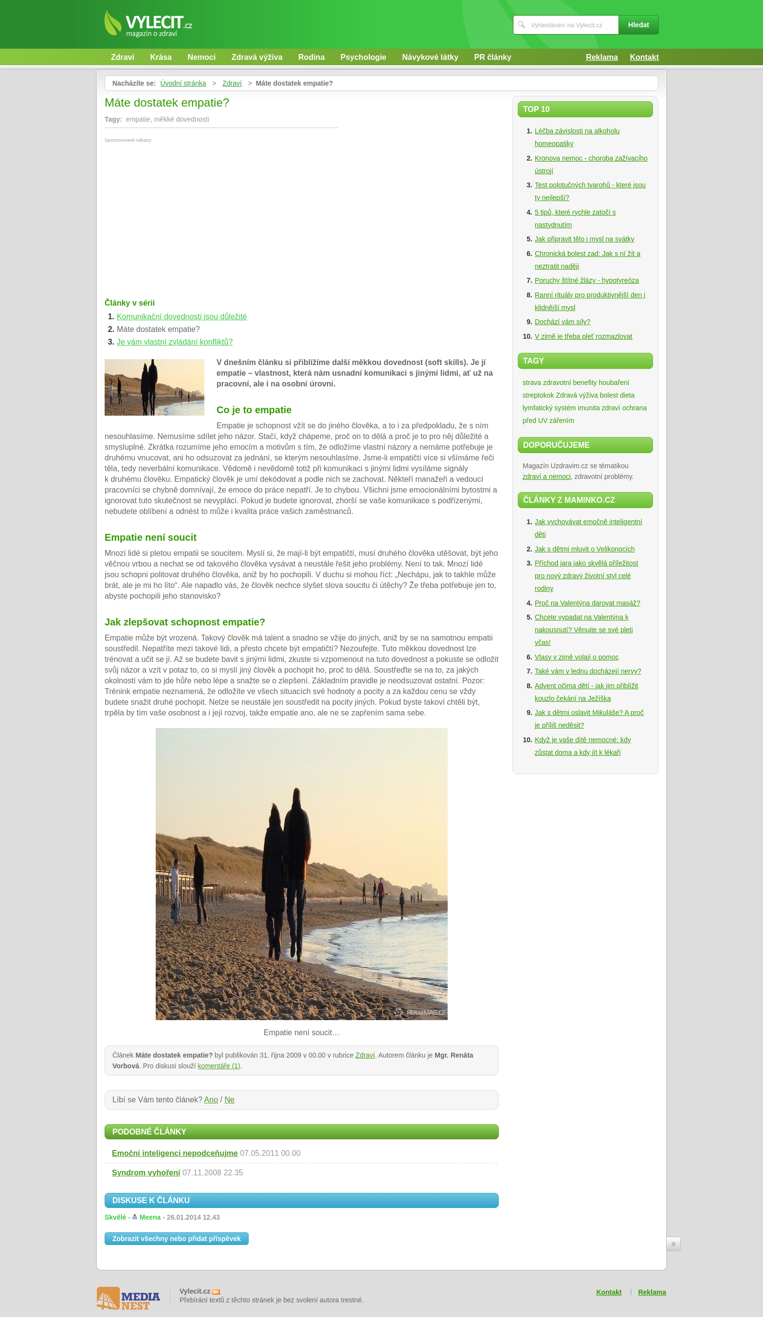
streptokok (538, 395)
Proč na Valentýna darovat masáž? (587, 603)
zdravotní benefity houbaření (586, 382)
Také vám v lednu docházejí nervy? (588, 671)
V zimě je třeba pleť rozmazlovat (584, 336)
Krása (160, 57)
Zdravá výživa (257, 57)
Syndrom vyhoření (146, 1173)
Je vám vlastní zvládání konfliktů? (175, 342)
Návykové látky (430, 57)
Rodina (311, 57)
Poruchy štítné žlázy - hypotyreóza (587, 280)
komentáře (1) (219, 1066)
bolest (609, 395)
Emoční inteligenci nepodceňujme (175, 1153)
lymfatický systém (549, 408)
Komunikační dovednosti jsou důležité (182, 316)
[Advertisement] (186, 215)
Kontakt (644, 57)
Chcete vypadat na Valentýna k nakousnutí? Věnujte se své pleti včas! (584, 629)
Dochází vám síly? (562, 322)
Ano (211, 1100)
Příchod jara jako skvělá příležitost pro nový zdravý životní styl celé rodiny (586, 575)
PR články (492, 57)
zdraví (611, 408)
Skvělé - (162, 1217)
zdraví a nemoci (547, 476)
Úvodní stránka (183, 83)
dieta (627, 395)
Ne (229, 1100)
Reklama (602, 57)
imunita (589, 408)
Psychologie (363, 57)
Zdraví (122, 57)
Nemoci (201, 57)
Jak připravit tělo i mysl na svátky (585, 239)
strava (532, 382)
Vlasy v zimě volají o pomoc (577, 657)
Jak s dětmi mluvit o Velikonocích (585, 549)
